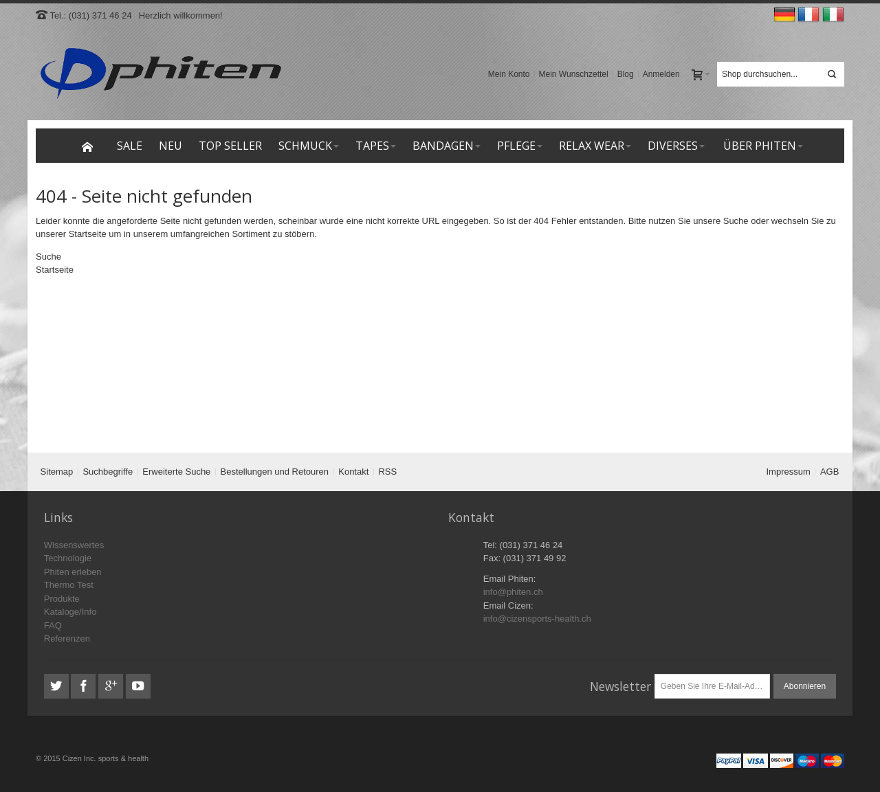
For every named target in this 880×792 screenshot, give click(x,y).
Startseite (88, 234)
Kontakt (353, 471)
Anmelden (661, 74)
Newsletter (620, 686)
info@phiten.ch (513, 592)
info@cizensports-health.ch (537, 618)
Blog (625, 74)
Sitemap (57, 471)
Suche (736, 221)
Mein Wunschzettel (573, 74)
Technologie (67, 558)
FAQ (53, 625)
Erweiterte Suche (176, 471)
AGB (829, 471)
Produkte (62, 598)
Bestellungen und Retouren (275, 471)
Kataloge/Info (70, 612)
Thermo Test (69, 585)
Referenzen (67, 638)
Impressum (789, 471)
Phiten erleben (73, 572)
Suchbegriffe (107, 471)
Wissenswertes (74, 545)
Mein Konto (509, 74)
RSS (387, 471)
